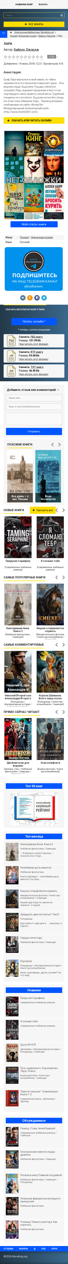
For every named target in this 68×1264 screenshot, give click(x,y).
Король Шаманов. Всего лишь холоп (50, 697)
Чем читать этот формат (33, 344)
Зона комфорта (50, 762)
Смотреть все (43, 510)
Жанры (43, 4)
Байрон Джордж (47, 36)
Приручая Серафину (18, 561)
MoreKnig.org (6, 4)
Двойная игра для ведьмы (18, 764)
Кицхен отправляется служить (50, 630)
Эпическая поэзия (42, 237)
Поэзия (24, 237)
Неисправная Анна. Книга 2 (18, 630)
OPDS (54, 1248)
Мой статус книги (34, 224)
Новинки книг (24, 4)
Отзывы (8, 1248)
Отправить (34, 431)
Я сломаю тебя (50, 561)
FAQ (43, 1248)
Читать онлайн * (34, 321)
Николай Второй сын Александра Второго (18, 697)
